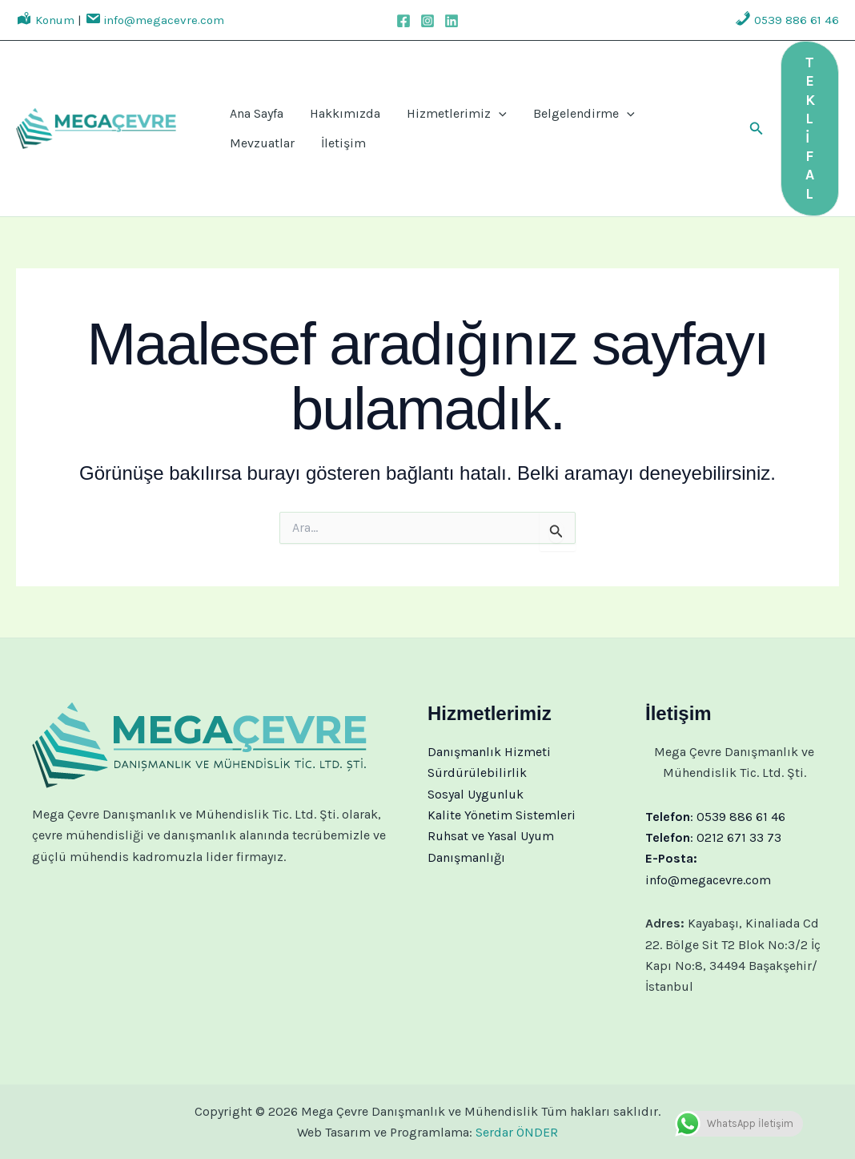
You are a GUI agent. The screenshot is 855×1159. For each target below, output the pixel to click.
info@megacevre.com (154, 20)
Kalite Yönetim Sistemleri (502, 815)
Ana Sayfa (251, 108)
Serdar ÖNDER (517, 1132)
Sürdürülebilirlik (477, 772)
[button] (756, 129)
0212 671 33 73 (738, 837)
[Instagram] (427, 21)
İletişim (246, 148)
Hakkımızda (329, 108)
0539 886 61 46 (787, 20)
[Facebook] (403, 21)
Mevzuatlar (645, 108)
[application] (472, 109)
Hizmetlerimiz (430, 109)
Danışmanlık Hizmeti (489, 751)
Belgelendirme (547, 109)
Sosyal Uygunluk (476, 794)
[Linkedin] (451, 21)
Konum (45, 20)
